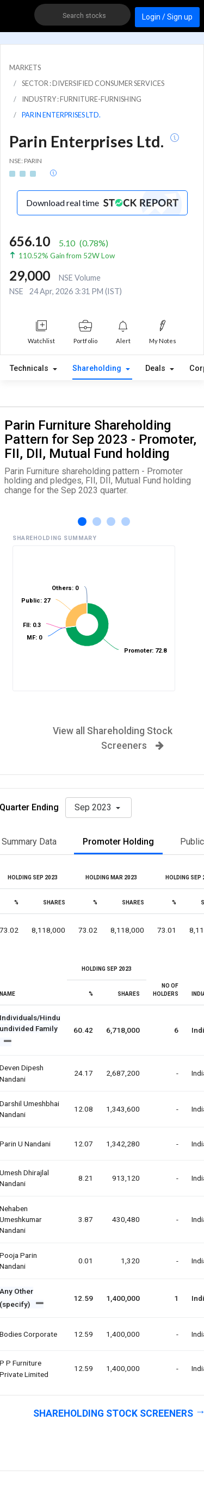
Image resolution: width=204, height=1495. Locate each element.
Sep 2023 (94, 807)
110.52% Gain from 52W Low (66, 255)
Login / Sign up (167, 17)
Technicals (30, 368)
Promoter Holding (118, 841)
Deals (156, 368)
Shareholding (97, 368)
